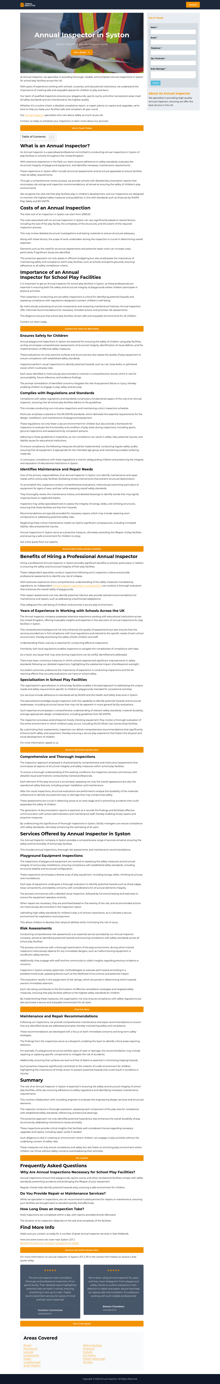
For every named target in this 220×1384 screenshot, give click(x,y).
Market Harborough (94, 1359)
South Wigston (32, 1365)
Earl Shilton (89, 1355)
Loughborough (32, 1362)
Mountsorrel (36, 1243)
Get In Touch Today (82, 128)
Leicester (49, 1243)
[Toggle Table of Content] (50, 137)
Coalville (87, 1352)
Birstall (24, 1243)
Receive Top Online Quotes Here (81, 750)
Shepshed (88, 1348)
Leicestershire (62, 1243)
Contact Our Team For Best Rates (82, 329)
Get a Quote (82, 52)
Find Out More (82, 1009)
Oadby (75, 1243)
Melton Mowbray (92, 1345)
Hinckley (88, 1362)
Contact (193, 5)
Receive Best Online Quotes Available (82, 549)
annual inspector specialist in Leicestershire (77, 585)
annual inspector (34, 115)
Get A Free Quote (82, 1323)
